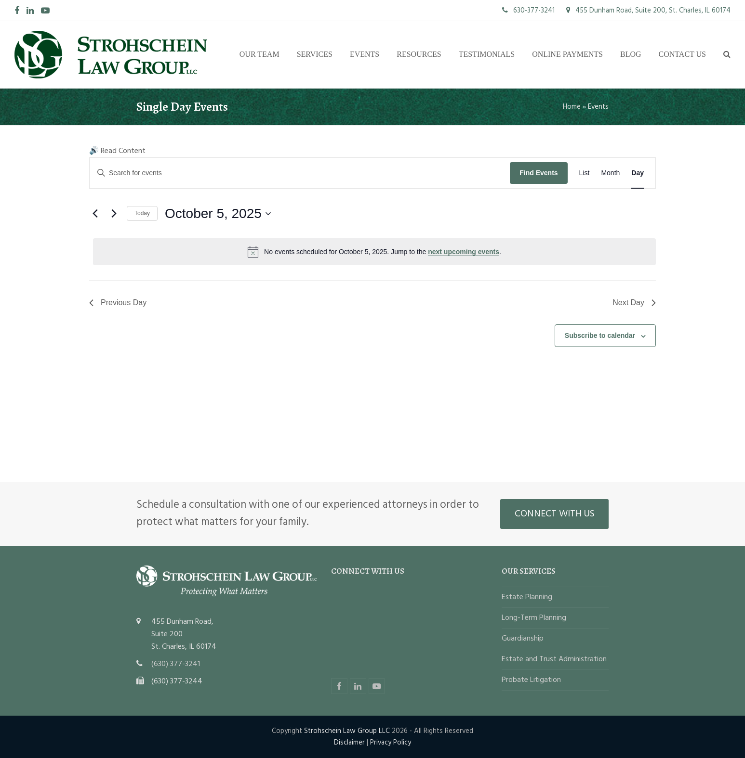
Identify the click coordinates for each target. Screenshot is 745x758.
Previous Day (117, 302)
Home (572, 107)
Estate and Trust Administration (554, 659)
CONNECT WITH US (555, 514)
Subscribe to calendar (600, 335)
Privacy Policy (390, 742)
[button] (727, 55)
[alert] (374, 251)
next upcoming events (463, 252)
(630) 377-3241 (175, 664)
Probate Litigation (531, 680)
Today (142, 213)
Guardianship (523, 638)
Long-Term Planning (534, 618)
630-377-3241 (528, 10)
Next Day (634, 302)
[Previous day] (95, 213)
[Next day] (114, 213)
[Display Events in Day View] (637, 173)
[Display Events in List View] (584, 173)
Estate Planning (527, 597)
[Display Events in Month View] (610, 173)
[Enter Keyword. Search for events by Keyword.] (300, 173)
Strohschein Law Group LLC (347, 731)
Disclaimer (349, 742)
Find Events (538, 173)
